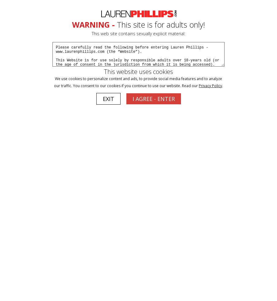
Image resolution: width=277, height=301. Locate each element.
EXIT (108, 98)
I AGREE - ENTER (154, 98)
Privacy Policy (210, 85)
